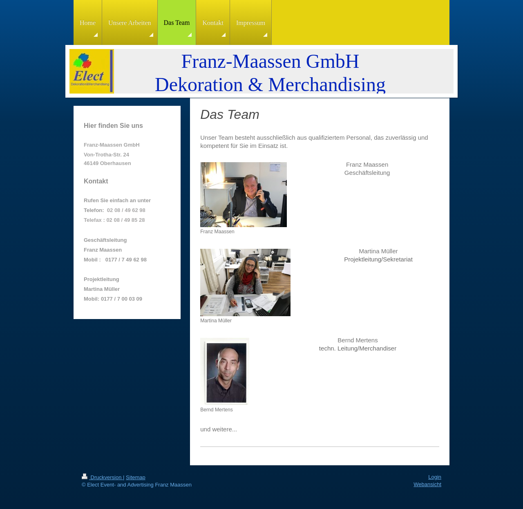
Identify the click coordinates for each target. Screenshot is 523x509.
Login (434, 477)
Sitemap (135, 477)
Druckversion (102, 477)
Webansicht (427, 484)
